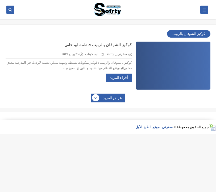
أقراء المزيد (119, 78)
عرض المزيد (107, 98)
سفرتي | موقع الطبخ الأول (154, 127)
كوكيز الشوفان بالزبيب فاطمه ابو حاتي (98, 44)
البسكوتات (94, 54)
